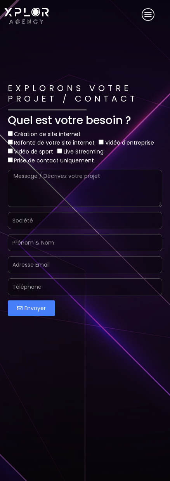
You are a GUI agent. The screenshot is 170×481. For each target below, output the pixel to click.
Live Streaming (84, 151)
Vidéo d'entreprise (129, 143)
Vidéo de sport (33, 151)
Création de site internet (47, 134)
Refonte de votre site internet (54, 143)
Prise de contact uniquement (54, 160)
